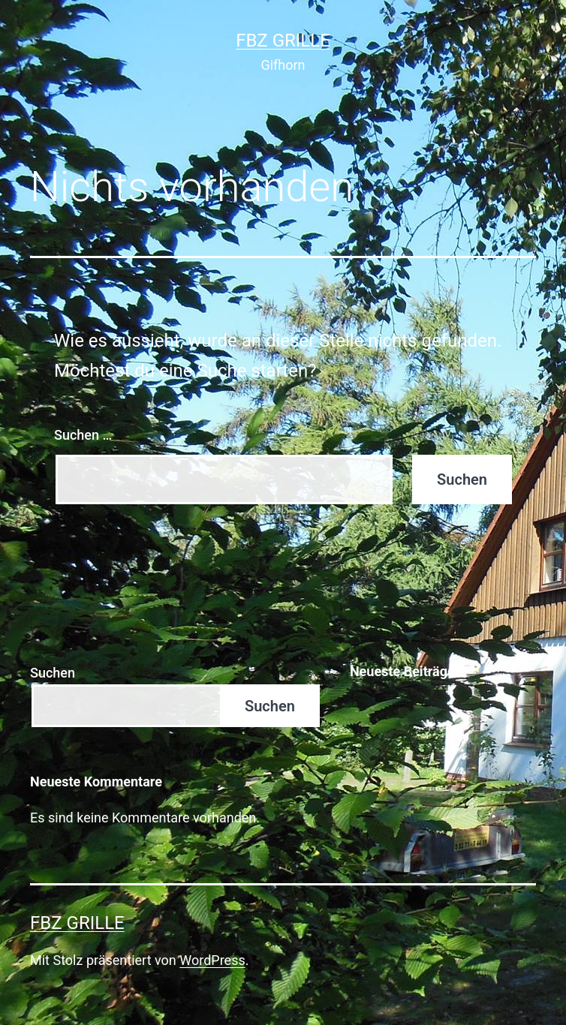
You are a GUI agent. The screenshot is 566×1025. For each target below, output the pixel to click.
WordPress (212, 960)
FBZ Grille (283, 40)
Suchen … (83, 435)
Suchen (52, 673)
